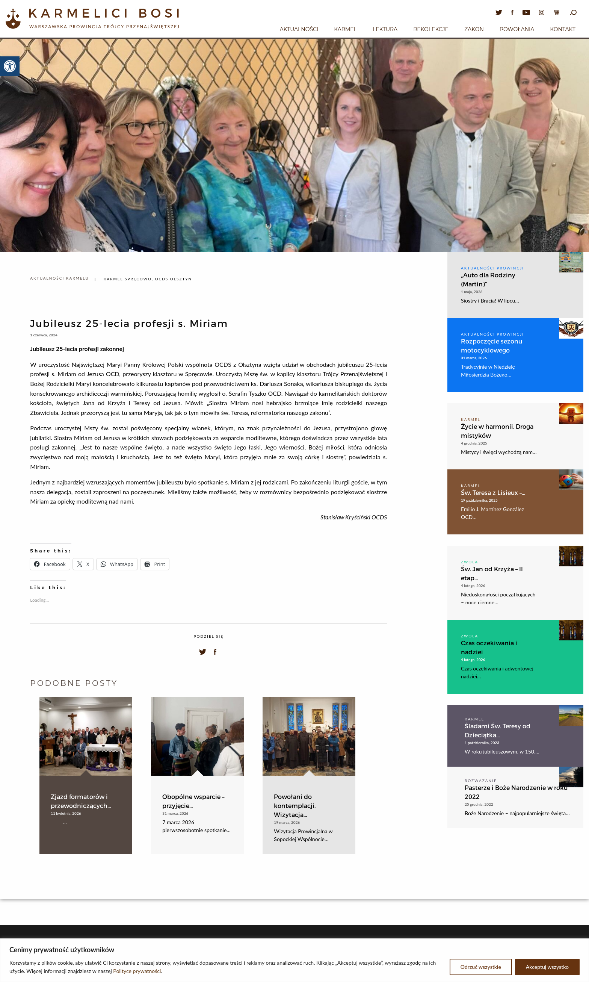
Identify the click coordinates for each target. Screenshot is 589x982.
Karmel (345, 29)
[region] (294, 960)
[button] (10, 66)
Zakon (474, 29)
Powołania (517, 29)
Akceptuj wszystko (547, 967)
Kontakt (562, 29)
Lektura (385, 29)
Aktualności (299, 29)
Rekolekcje (431, 29)
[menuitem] (299, 28)
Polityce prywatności (137, 971)
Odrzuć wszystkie (481, 967)
